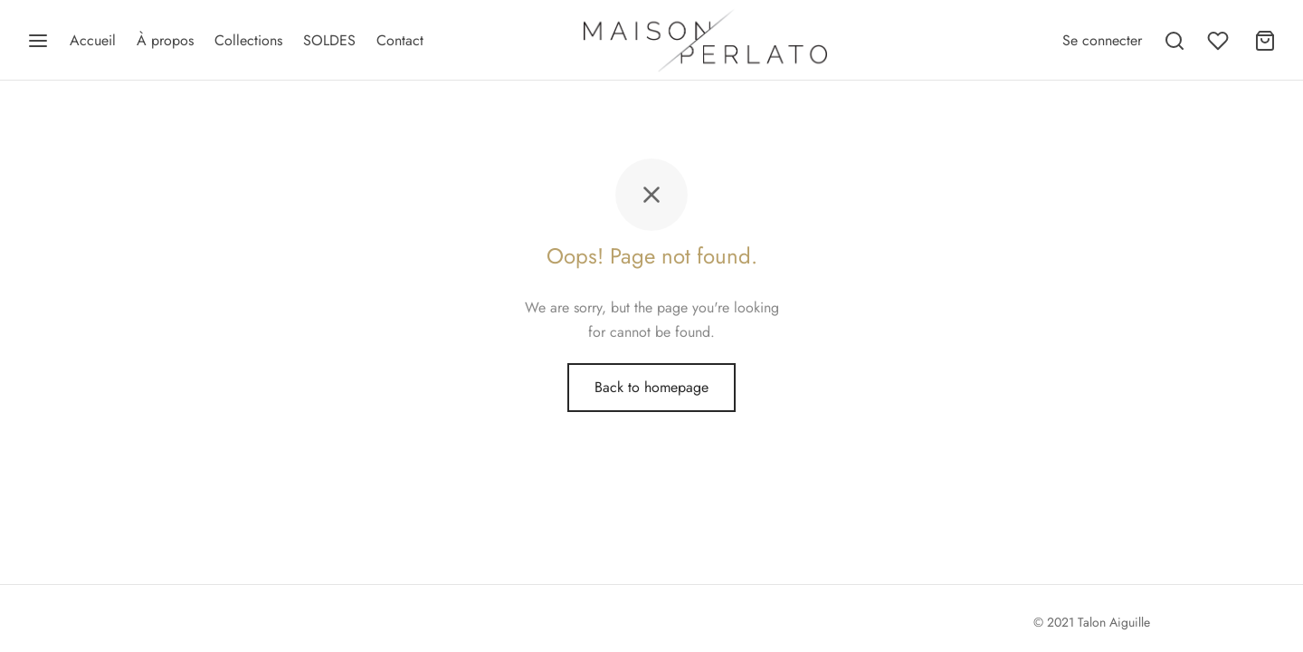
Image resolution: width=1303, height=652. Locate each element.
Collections (248, 40)
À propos (165, 40)
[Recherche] (1174, 41)
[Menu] (38, 40)
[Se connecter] (1102, 40)
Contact (399, 40)
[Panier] (1265, 41)
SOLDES (329, 40)
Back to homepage (651, 387)
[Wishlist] (1219, 41)
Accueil (93, 40)
